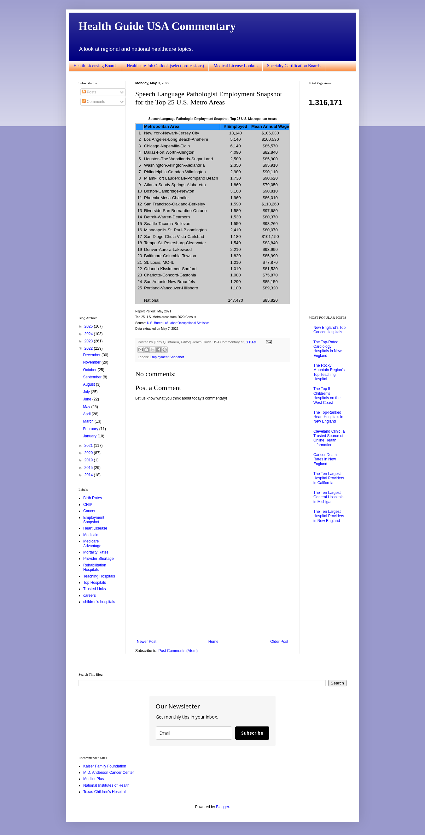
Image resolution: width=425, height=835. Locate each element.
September (92, 377)
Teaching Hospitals (99, 576)
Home (213, 641)
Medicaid (90, 535)
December (92, 355)
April (87, 414)
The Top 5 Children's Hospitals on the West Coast (327, 396)
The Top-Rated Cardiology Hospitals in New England (327, 349)
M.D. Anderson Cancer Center (108, 772)
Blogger (222, 807)
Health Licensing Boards (95, 65)
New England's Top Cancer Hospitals (329, 329)
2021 (89, 445)
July (87, 392)
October (90, 370)
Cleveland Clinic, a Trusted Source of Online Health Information (329, 438)
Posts (89, 92)
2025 (89, 326)
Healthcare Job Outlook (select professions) (165, 65)
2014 (89, 475)
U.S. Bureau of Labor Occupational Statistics (178, 323)
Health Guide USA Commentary (157, 26)
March (89, 421)
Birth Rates (92, 498)
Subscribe (252, 733)
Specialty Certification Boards (294, 65)
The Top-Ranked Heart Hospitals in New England (328, 417)
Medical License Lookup (235, 65)
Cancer (89, 511)
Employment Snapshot (167, 357)
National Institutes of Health (106, 785)
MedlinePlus (93, 779)
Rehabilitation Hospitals (94, 567)
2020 (89, 453)
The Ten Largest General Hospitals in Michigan (328, 497)
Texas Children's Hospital (104, 792)
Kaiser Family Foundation (104, 766)
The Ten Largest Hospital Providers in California (328, 478)
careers (89, 595)
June (87, 399)
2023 (89, 341)
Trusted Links (94, 589)
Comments (93, 101)
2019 (89, 460)
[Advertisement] (212, 587)
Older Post (279, 641)
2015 (89, 467)
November (92, 362)
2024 (89, 334)
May (87, 407)
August (89, 384)
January (90, 436)
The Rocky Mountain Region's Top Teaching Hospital (329, 372)
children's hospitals (99, 602)
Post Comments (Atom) (178, 650)
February (91, 429)
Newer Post (146, 641)
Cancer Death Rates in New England (325, 459)
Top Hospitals (94, 582)
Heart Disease (95, 528)
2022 (89, 348)
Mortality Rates (95, 552)
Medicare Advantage (92, 543)
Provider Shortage (98, 558)
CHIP (87, 504)
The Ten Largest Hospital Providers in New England (328, 516)
